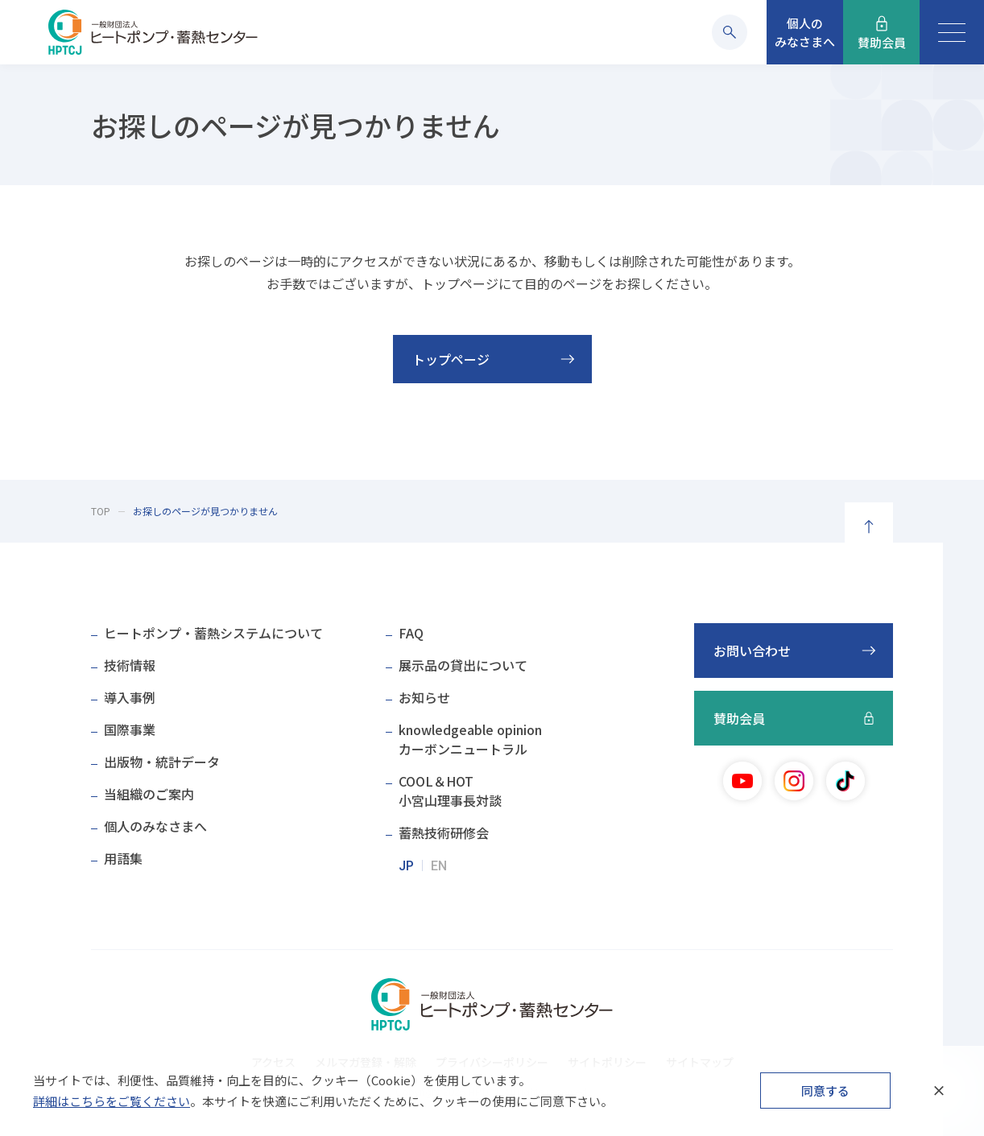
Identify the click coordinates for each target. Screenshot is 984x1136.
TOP (100, 511)
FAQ (411, 632)
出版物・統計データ (162, 761)
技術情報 (129, 665)
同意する (825, 1090)
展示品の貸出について (463, 665)
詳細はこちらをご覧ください (111, 1101)
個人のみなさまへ (155, 826)
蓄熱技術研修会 (444, 832)
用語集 (123, 858)
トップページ (451, 359)
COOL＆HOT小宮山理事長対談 (450, 790)
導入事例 (129, 697)
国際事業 (129, 729)
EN (439, 866)
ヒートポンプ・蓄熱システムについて (213, 632)
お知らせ (424, 697)
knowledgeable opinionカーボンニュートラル (470, 739)
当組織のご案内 (149, 793)
